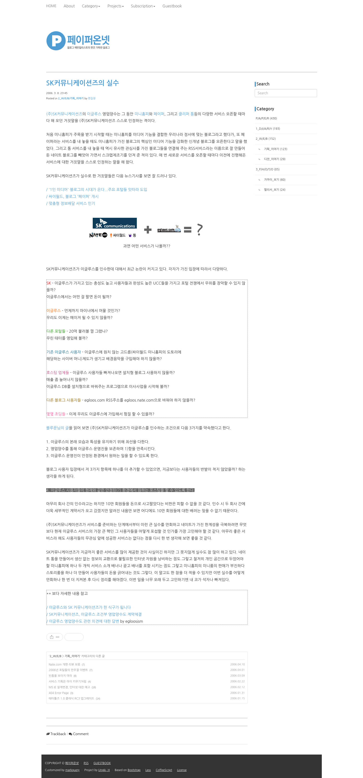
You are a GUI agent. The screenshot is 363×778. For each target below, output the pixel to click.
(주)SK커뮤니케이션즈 (64, 114)
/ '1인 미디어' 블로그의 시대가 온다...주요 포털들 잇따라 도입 (96, 189)
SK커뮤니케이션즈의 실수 (82, 83)
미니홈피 (141, 114)
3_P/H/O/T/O (268, 169)
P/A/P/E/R (266, 118)
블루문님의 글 (57, 428)
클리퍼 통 (186, 114)
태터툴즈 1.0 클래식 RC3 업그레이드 (71, 698)
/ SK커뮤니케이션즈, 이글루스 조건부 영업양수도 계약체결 (94, 614)
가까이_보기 (274, 179)
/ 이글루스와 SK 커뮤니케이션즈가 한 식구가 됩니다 (88, 607)
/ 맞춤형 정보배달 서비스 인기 (70, 203)
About (69, 6)
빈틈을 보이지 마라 (60, 675)
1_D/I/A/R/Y (268, 128)
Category (91, 6)
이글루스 (94, 114)
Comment (81, 734)
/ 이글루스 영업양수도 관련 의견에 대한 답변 (82, 621)
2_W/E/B (55, 656)
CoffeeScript (164, 770)
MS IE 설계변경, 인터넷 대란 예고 (69, 687)
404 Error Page (59, 693)
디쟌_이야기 (274, 159)
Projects (115, 6)
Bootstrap (134, 770)
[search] (286, 93)
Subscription (143, 6)
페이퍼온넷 (72, 763)
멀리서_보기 (274, 189)
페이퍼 (159, 114)
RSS (86, 763)
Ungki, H (104, 770)
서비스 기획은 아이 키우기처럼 (67, 681)
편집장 (91, 98)
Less (148, 770)
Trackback (58, 734)
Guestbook (172, 6)
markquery (72, 770)
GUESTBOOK (102, 763)
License (182, 770)
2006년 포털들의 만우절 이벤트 (68, 670)
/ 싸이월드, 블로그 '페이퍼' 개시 (72, 196)
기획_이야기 (72, 656)
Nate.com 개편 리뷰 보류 (65, 664)
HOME (51, 6)
